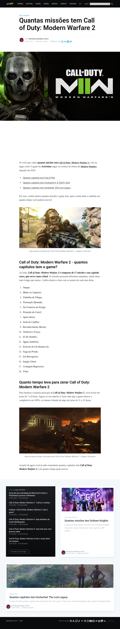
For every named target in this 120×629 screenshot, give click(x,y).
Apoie (86, 4)
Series (81, 4)
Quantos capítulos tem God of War (39, 177)
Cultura (29, 4)
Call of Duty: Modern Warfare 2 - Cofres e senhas (29, 502)
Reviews (73, 4)
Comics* (63, 4)
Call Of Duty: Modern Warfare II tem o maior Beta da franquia (29, 539)
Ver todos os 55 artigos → (19, 551)
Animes (20, 4)
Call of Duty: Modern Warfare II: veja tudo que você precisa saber (30, 530)
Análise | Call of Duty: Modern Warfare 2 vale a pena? (28, 510)
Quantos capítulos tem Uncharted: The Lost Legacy (47, 187)
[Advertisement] (60, 143)
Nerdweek (9, 620)
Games (46, 4)
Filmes (38, 4)
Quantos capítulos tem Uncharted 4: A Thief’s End (46, 182)
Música (55, 4)
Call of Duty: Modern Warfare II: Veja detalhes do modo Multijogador (29, 520)
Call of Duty (24, 15)
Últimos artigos (64, 620)
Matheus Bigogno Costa (39, 39)
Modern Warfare (89, 166)
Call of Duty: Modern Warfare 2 (74, 162)
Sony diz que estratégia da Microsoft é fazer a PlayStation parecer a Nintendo (28, 494)
